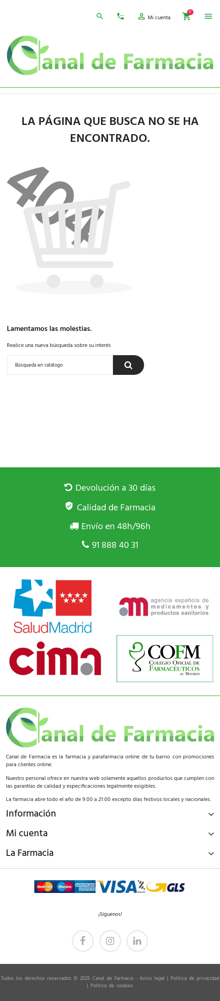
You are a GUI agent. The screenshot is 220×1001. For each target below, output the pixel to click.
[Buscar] (60, 365)
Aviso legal (152, 979)
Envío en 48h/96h (110, 526)
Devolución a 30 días (109, 488)
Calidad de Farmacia (109, 508)
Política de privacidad (195, 979)
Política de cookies (112, 986)
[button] (154, 18)
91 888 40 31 (110, 545)
